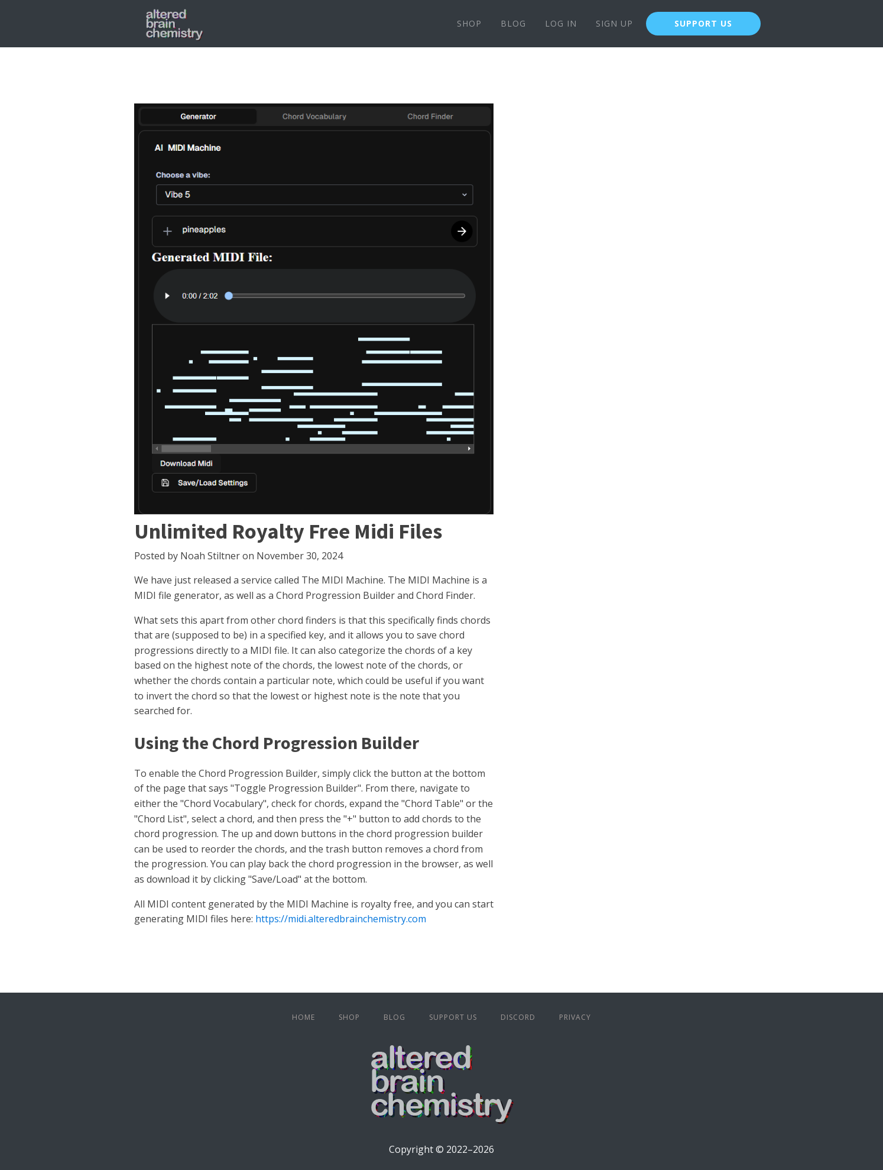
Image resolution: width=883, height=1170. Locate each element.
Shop (469, 23)
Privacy (575, 1017)
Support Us (453, 1017)
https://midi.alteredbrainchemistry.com (340, 918)
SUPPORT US (703, 23)
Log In (561, 23)
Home (303, 1017)
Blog (513, 23)
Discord (518, 1017)
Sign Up (614, 23)
